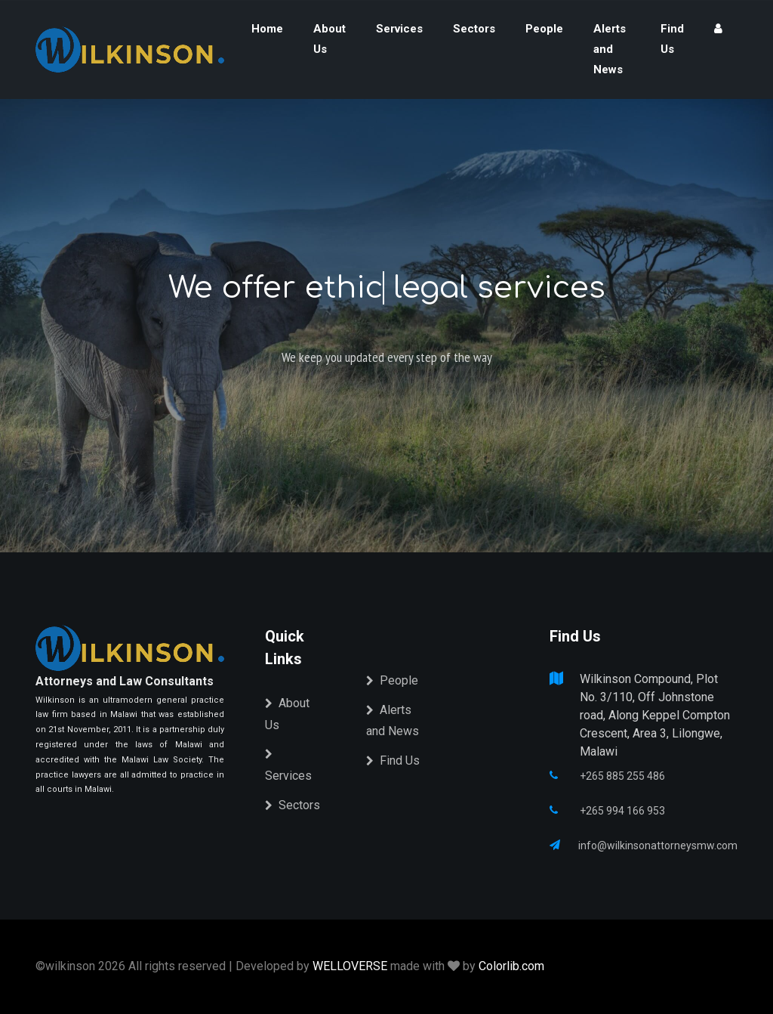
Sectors (474, 29)
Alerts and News (609, 49)
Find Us (672, 39)
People (544, 29)
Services (399, 29)
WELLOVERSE (350, 966)
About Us (329, 39)
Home (267, 29)
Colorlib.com (511, 966)
